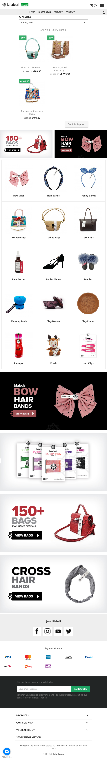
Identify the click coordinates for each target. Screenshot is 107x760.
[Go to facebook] (6, 751)
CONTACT (70, 12)
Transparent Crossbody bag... (32, 112)
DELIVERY (58, 12)
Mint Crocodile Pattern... (32, 67)
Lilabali (23, 745)
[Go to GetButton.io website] (6, 757)
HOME (32, 12)
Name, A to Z (53, 22)
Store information (28, 737)
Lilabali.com (57, 754)
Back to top (76, 124)
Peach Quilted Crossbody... (60, 69)
